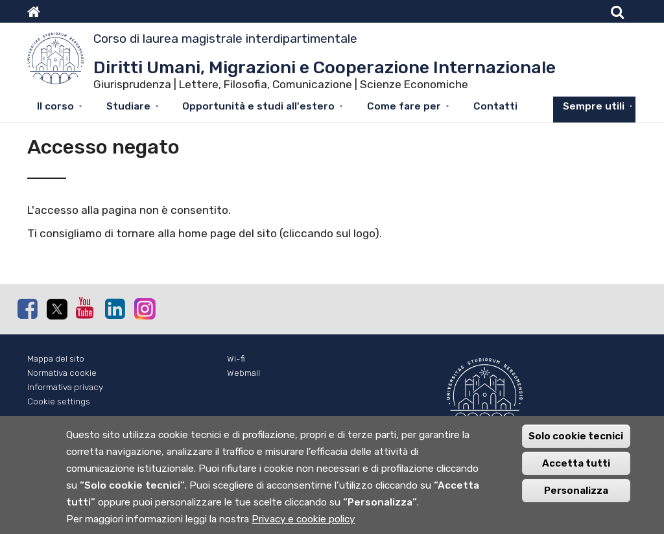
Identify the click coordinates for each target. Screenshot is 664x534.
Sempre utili (593, 106)
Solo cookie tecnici (575, 444)
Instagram (143, 308)
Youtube (85, 307)
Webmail (243, 373)
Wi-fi (236, 359)
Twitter (56, 309)
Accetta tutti (576, 471)
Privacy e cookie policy (303, 527)
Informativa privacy (65, 387)
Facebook (27, 308)
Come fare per (404, 106)
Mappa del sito (55, 359)
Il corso (55, 106)
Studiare (128, 106)
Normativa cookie (62, 373)
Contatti (495, 106)
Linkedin (114, 308)
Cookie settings (58, 401)
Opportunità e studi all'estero (258, 106)
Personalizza (576, 498)
